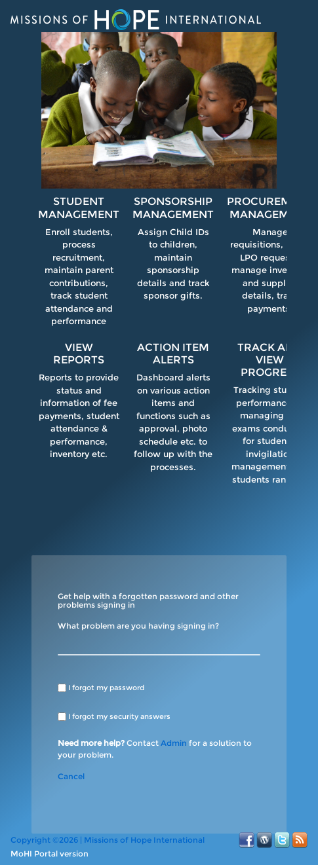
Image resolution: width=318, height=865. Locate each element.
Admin (174, 743)
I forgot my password (106, 688)
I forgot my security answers (119, 716)
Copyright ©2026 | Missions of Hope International (107, 840)
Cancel (71, 776)
